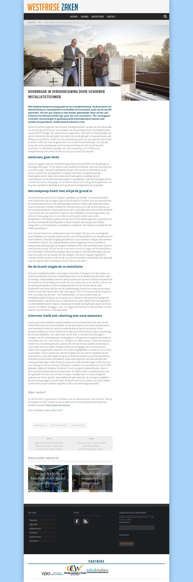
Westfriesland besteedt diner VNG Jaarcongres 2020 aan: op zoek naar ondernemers (49, 446)
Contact (111, 16)
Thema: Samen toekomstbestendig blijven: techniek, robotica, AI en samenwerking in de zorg (84, 22)
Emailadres (125, 522)
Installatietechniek (59, 425)
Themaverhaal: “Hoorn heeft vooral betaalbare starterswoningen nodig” (91, 446)
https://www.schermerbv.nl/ (58, 405)
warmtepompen (78, 425)
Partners (34, 540)
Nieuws (74, 16)
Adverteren (98, 16)
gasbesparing (40, 425)
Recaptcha (124, 535)
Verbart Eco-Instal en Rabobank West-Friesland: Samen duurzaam (48, 478)
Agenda (84, 16)
